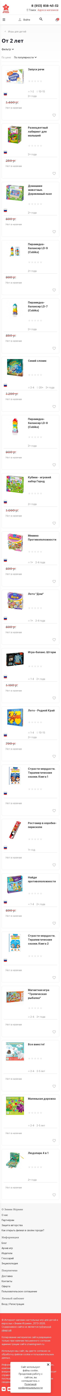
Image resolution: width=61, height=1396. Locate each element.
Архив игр (7, 1248)
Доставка (7, 1276)
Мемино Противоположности (42, 537)
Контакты (7, 1281)
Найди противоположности (42, 879)
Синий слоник (37, 360)
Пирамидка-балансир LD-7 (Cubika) (38, 306)
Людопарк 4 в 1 (38, 1153)
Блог (4, 1243)
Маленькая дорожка (42, 1098)
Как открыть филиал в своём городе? (23, 1230)
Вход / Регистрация (13, 1304)
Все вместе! (36, 1044)
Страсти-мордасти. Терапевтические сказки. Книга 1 (41, 772)
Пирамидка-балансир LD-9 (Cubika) (38, 248)
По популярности (26, 57)
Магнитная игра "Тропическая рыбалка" (38, 994)
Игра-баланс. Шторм (42, 652)
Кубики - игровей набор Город (39, 479)
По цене (6, 57)
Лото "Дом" (36, 594)
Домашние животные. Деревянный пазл (40, 189)
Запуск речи (36, 69)
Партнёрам (8, 1220)
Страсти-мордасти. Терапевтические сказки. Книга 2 (41, 939)
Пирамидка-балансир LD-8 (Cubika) (38, 423)
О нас (5, 1215)
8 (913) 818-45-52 (44, 6)
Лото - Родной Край (41, 710)
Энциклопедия (10, 1263)
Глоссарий (8, 1258)
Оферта (6, 1286)
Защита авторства (12, 1225)
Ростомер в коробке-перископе (42, 825)
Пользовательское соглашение (19, 1291)
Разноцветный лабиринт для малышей (38, 131)
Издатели (7, 1253)
